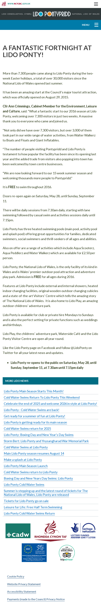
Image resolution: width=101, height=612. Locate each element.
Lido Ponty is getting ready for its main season (35, 422)
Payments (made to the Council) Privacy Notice (36, 599)
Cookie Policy (15, 576)
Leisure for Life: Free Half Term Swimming (33, 507)
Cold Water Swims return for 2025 (27, 428)
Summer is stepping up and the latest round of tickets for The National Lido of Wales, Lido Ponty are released (46, 493)
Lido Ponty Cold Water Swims (24, 484)
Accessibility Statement (21, 591)
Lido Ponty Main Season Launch (26, 466)
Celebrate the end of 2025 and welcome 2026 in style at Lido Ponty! (50, 404)
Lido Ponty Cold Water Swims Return (29, 513)
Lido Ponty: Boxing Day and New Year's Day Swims (39, 435)
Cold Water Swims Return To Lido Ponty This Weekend (42, 397)
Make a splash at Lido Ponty (23, 460)
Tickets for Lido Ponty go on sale (26, 501)
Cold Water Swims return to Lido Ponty (31, 472)
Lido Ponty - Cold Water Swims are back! (31, 410)
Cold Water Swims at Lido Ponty (26, 447)
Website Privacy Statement (24, 584)
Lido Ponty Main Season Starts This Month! (34, 391)
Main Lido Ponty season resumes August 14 (34, 453)
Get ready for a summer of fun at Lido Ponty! (34, 416)
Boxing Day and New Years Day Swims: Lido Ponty (38, 478)
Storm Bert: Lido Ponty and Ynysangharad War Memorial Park (46, 441)
